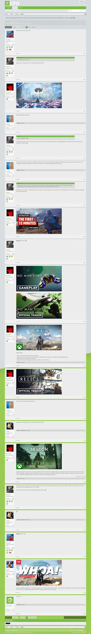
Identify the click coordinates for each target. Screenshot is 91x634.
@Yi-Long (18, 240)
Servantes (8, 92)
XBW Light (8, 630)
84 (26, 27)
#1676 (84, 507)
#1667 (84, 205)
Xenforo (16, 630)
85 (28, 27)
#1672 (84, 397)
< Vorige (14, 27)
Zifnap (7, 569)
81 (21, 27)
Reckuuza (8, 39)
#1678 (84, 556)
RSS (84, 630)
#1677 (84, 529)
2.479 (13, 609)
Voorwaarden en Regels (76, 632)
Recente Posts (18, 10)
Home (74, 630)
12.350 (13, 44)
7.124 (13, 127)
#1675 (84, 481)
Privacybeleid (83, 632)
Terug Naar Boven (80, 630)
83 (24, 27)
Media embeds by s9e (29, 632)
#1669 (84, 262)
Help (71, 630)
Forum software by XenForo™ (15, 632)
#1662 (84, 79)
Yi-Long (8, 124)
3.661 (13, 525)
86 (30, 27)
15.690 (13, 573)
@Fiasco (18, 533)
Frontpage (9, 7)
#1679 (84, 592)
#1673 (84, 418)
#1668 (84, 236)
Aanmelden (82, 1)
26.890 (13, 70)
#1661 (84, 53)
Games (13, 23)
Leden (20, 7)
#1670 (84, 321)
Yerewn (8, 431)
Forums (15, 7)
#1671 (84, 365)
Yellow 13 (8, 66)
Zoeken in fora (10, 10)
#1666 (84, 179)
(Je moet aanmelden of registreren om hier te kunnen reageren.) (75, 617)
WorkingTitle (9, 605)
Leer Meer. (73, 18)
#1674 (84, 440)
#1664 (84, 132)
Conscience (23, 23)
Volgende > (34, 27)
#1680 (84, 613)
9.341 (13, 96)
